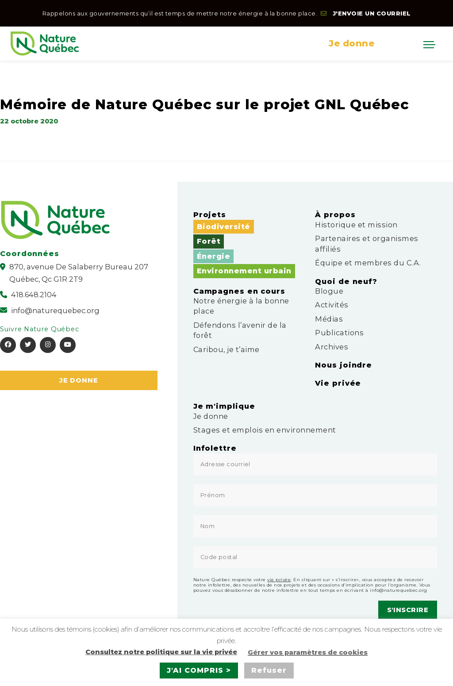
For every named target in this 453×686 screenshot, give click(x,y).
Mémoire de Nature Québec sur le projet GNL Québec (204, 104)
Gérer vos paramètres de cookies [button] (308, 652)
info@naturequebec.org (398, 590)
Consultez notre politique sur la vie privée (161, 652)
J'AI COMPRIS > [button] (199, 670)
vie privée (279, 580)
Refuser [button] (269, 670)
